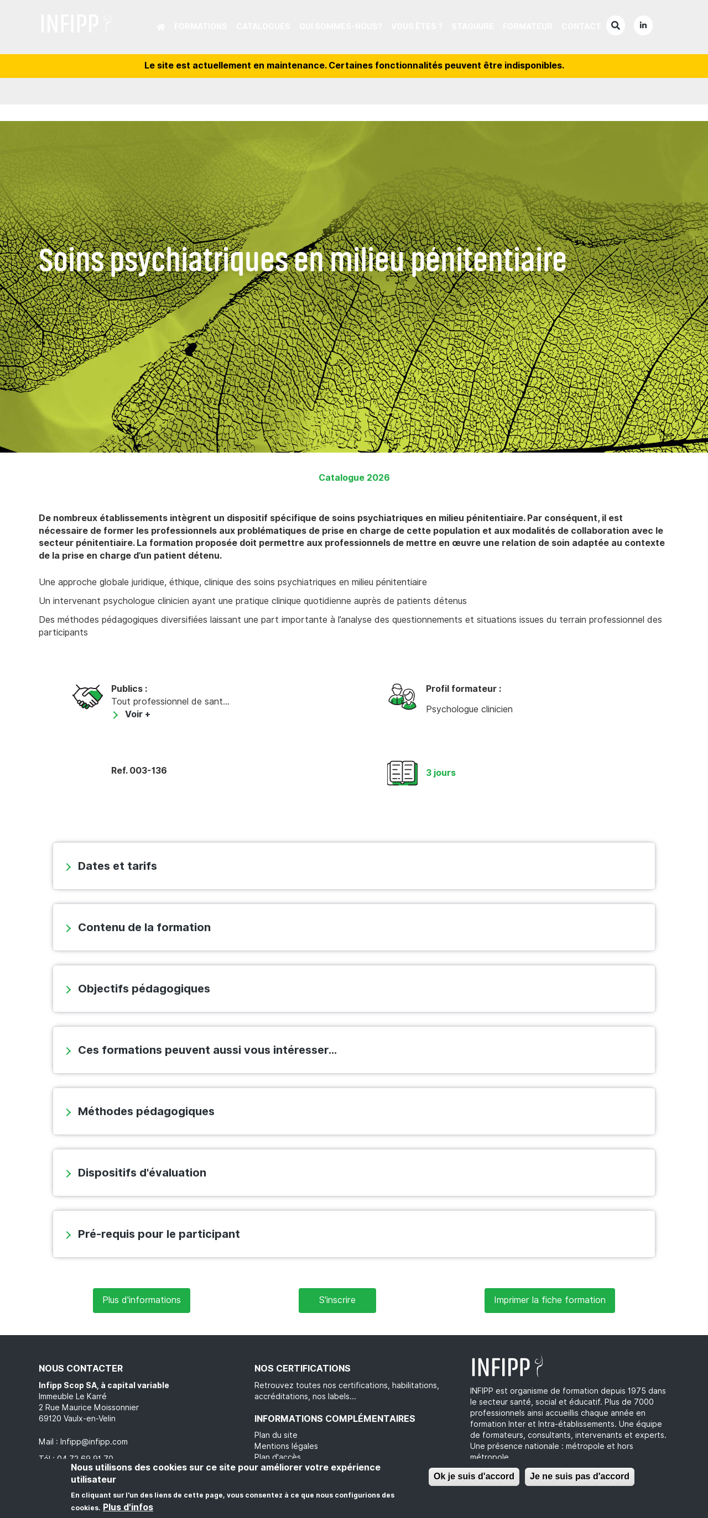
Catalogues (263, 26)
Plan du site (276, 1435)
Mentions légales (286, 1446)
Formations (200, 26)
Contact (581, 26)
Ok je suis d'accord (474, 1476)
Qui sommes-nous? (340, 26)
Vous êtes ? (416, 26)
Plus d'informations (141, 1300)
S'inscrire (337, 1300)
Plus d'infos (128, 1507)
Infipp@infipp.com (94, 1441)
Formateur (528, 26)
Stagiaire (472, 26)
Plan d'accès (277, 1457)
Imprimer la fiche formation (550, 1300)
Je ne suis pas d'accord (579, 1476)
